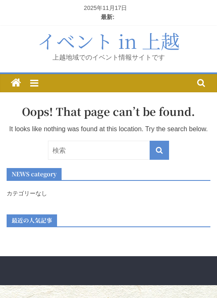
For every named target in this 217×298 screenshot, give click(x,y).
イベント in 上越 (108, 40)
